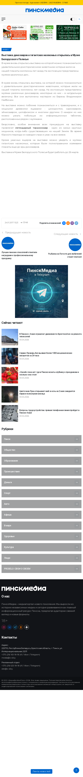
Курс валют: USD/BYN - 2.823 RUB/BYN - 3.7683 (49, 3)
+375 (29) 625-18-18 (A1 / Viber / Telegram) (21, 665)
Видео (6, 49)
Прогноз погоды (22, 3)
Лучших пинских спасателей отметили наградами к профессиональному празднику (19, 255)
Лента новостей (41, 771)
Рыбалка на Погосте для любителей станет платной (64, 255)
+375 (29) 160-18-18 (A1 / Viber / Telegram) (21, 654)
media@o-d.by (9, 658)
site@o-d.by (7, 669)
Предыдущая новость (16, 232)
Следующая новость (67, 234)
